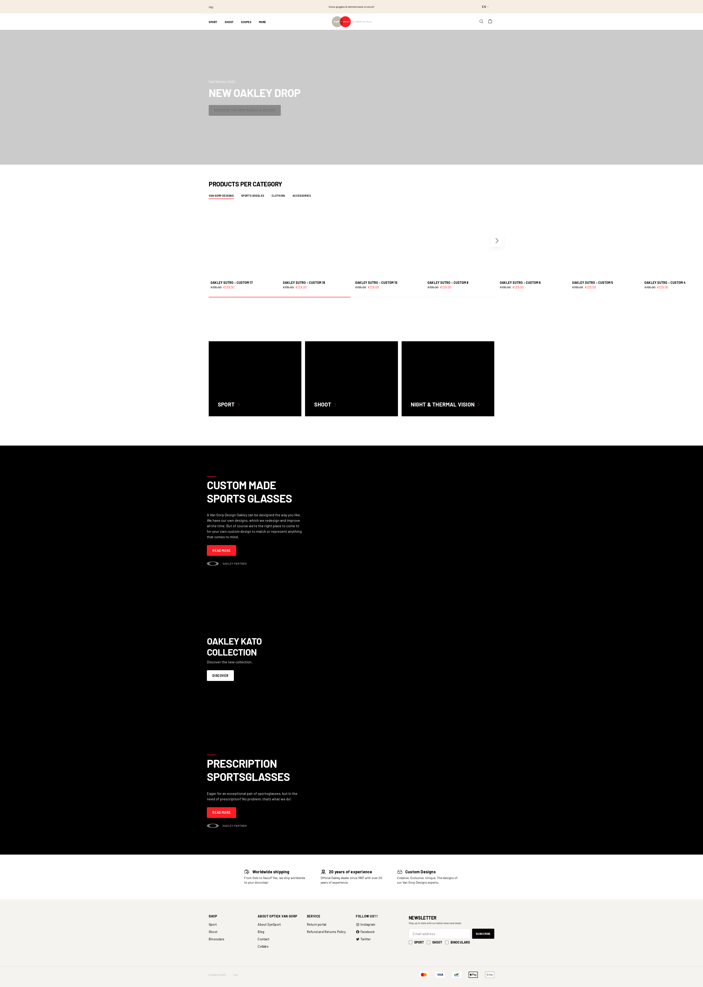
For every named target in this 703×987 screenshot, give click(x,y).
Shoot (213, 932)
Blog (261, 932)
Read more (221, 550)
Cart (235, 974)
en (484, 6)
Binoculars (216, 939)
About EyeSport (269, 924)
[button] (497, 240)
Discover (220, 676)
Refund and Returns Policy (326, 932)
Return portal (316, 924)
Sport (213, 924)
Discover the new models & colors (244, 110)
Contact (263, 939)
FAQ (211, 7)
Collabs (263, 946)
